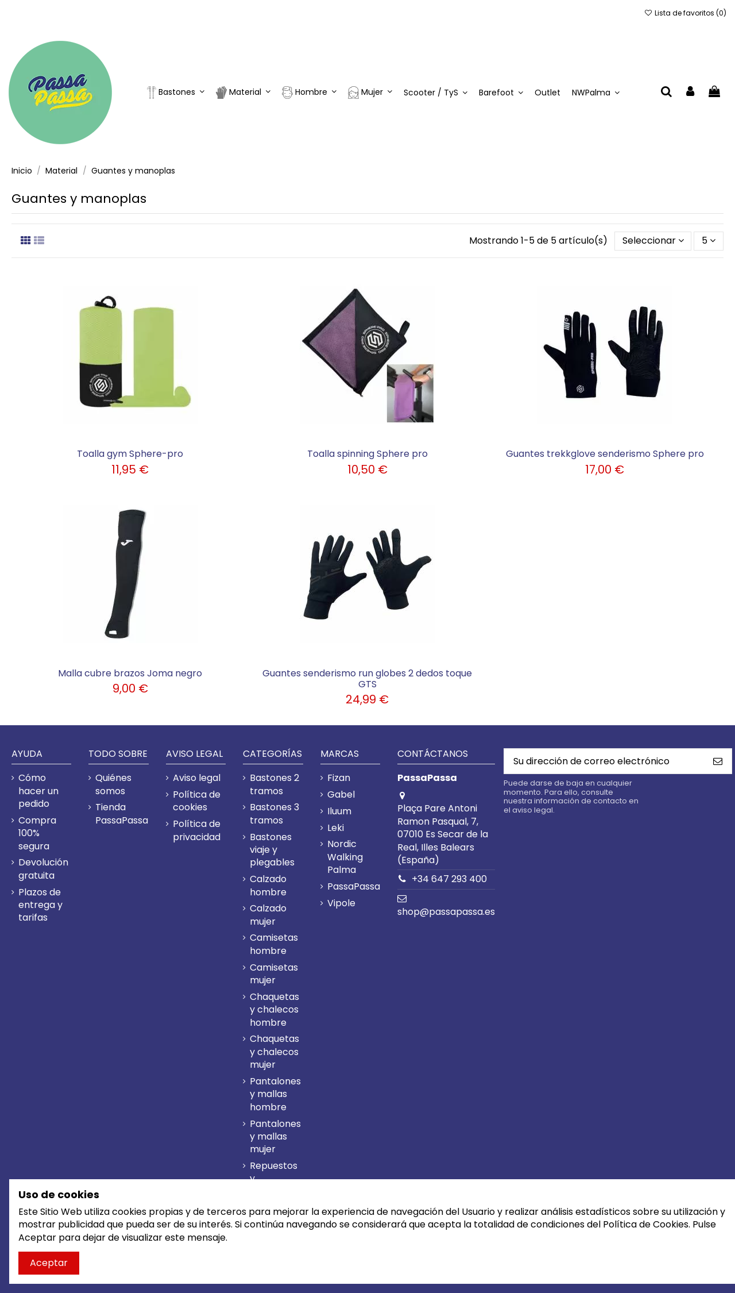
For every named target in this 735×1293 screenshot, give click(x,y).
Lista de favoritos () (685, 13)
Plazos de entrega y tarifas (40, 905)
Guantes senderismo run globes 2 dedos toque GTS (367, 679)
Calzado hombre (268, 885)
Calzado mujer (268, 915)
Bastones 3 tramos (274, 813)
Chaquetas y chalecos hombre (274, 1010)
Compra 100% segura (37, 833)
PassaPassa (353, 886)
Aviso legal (196, 778)
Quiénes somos (113, 784)
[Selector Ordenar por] (653, 241)
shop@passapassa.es (446, 911)
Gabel (341, 794)
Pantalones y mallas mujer (275, 1137)
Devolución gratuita (43, 869)
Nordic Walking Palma (345, 857)
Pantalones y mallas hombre (275, 1094)
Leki (335, 828)
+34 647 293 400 (449, 879)
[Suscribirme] (718, 761)
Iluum (339, 811)
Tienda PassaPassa (121, 813)
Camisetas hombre (274, 944)
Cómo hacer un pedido (38, 791)
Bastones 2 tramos (274, 784)
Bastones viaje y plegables (272, 850)
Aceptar (49, 1262)
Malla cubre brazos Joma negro (130, 673)
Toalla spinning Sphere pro (367, 453)
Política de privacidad (196, 830)
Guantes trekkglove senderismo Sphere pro (605, 453)
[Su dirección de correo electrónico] (604, 761)
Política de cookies (196, 801)
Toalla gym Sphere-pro (130, 453)
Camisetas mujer (274, 974)
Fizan (338, 778)
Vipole (341, 903)
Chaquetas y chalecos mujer (274, 1052)
